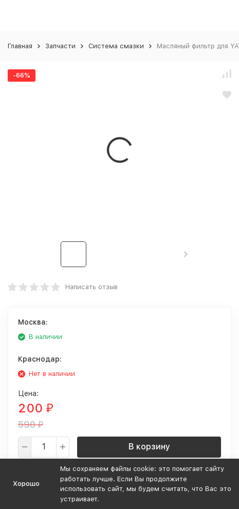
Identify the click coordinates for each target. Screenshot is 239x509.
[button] (185, 254)
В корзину (149, 446)
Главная (20, 46)
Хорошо (26, 483)
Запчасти (60, 46)
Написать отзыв (91, 287)
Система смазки (116, 46)
